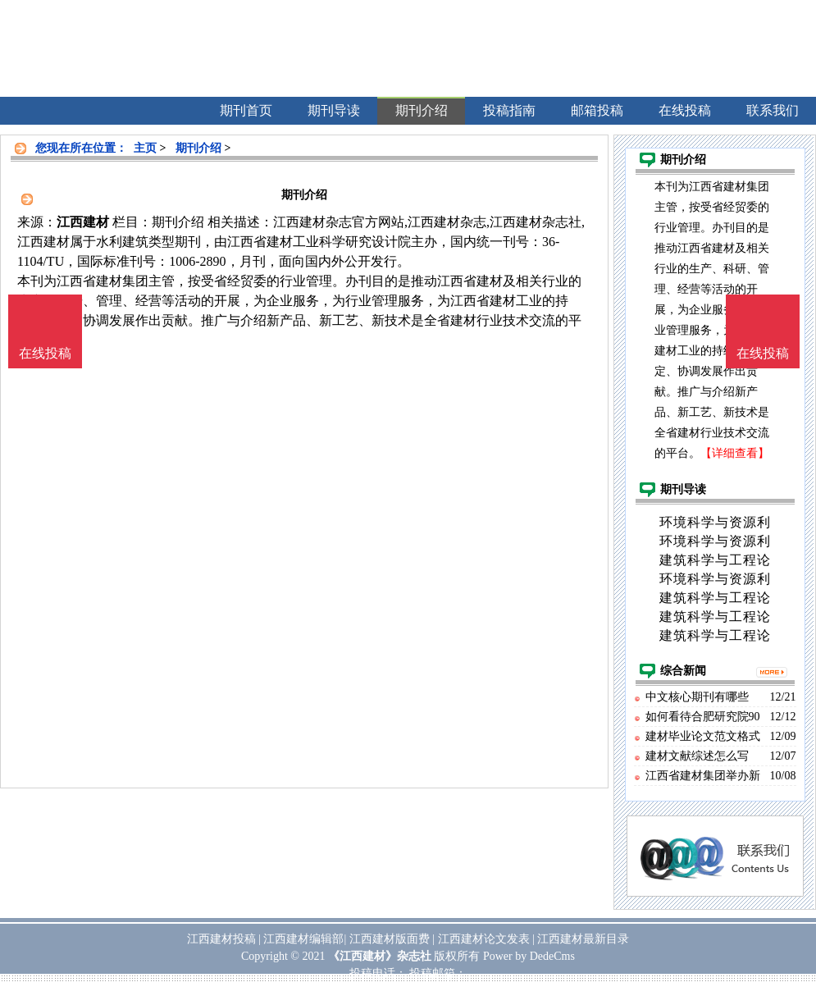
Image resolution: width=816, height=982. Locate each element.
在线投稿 (762, 353)
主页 (145, 148)
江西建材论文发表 (484, 939)
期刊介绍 (198, 148)
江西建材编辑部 (303, 939)
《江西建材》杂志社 (379, 956)
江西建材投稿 (221, 939)
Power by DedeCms (529, 956)
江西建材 (83, 222)
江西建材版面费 (389, 939)
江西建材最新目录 (583, 939)
